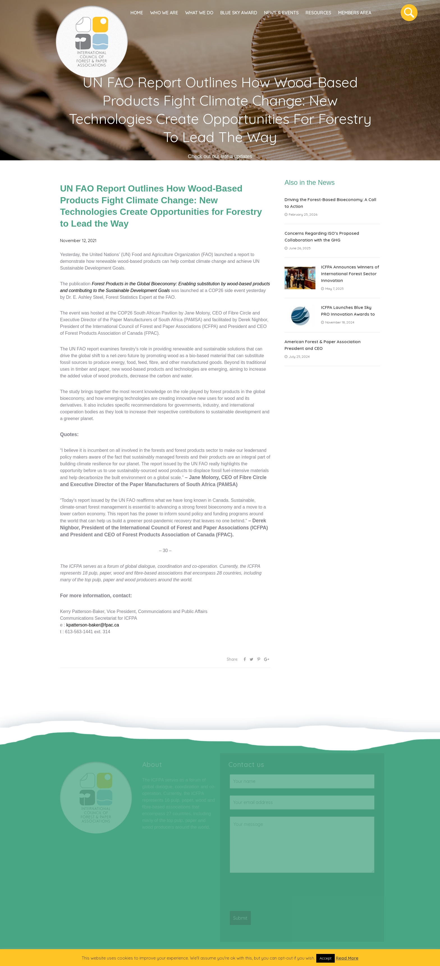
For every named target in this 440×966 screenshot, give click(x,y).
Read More (347, 958)
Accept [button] (325, 958)
